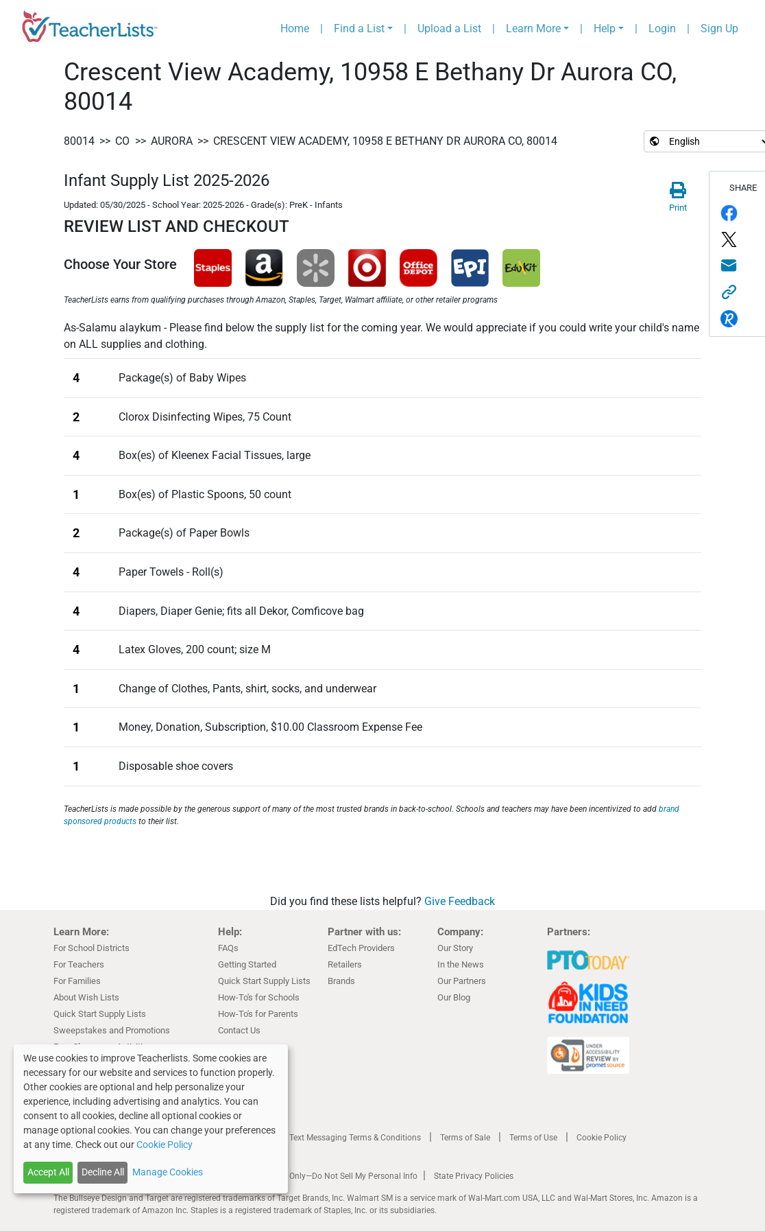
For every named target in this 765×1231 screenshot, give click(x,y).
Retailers (345, 964)
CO (122, 141)
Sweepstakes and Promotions (111, 1030)
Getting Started (247, 964)
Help (605, 28)
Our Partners (461, 981)
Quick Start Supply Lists (99, 1014)
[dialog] (151, 1118)
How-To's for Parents (258, 1014)
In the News (460, 964)
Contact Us (239, 1030)
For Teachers (78, 964)
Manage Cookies (167, 1171)
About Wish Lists (86, 997)
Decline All (103, 1171)
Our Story (455, 948)
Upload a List (449, 28)
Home (294, 28)
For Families (77, 981)
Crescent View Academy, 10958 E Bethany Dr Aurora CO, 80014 (385, 141)
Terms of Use (533, 1137)
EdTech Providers (361, 948)
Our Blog (453, 997)
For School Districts (91, 948)
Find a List (359, 28)
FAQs (228, 948)
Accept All (48, 1171)
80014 (79, 141)
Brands (341, 981)
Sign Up (719, 28)
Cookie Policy (601, 1137)
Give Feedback (459, 901)
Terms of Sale (465, 1137)
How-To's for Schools (259, 997)
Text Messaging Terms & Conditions (355, 1137)
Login (662, 28)
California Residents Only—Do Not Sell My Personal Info (315, 1176)
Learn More (533, 28)
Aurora (172, 141)
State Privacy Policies (473, 1176)
